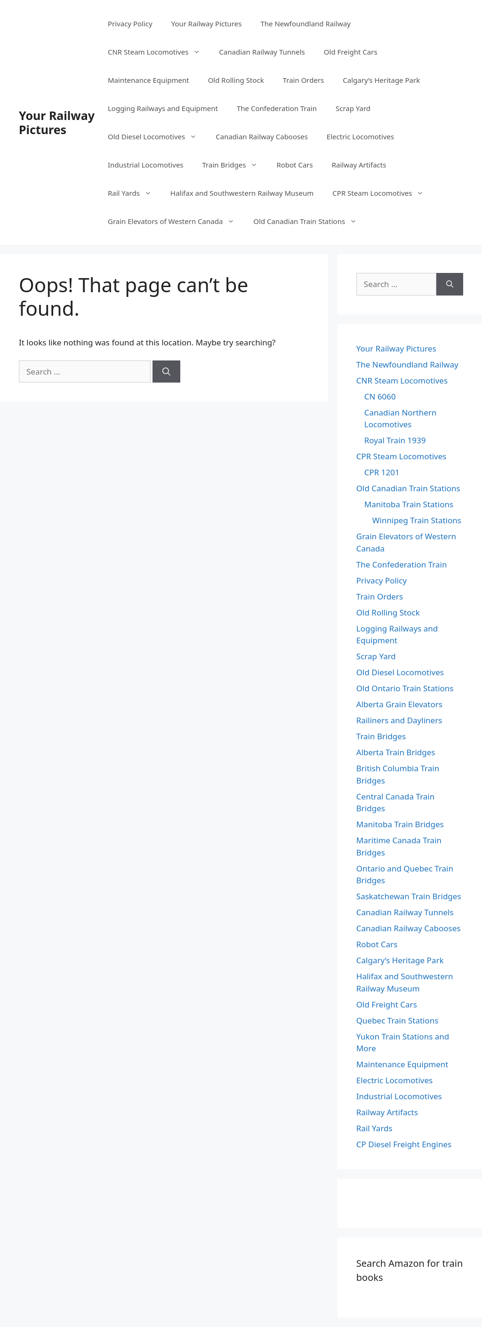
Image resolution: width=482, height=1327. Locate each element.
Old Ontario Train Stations (405, 688)
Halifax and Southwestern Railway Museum (242, 193)
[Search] (166, 371)
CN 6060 (380, 396)
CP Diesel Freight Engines (403, 1144)
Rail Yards (134, 193)
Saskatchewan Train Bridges (408, 896)
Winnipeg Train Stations (416, 520)
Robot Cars (294, 164)
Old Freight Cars (351, 51)
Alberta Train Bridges (395, 752)
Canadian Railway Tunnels (262, 51)
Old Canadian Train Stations (309, 221)
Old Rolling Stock (236, 80)
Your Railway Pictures (57, 122)
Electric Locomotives (360, 136)
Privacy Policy (130, 23)
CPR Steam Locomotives (382, 193)
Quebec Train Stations (397, 1020)
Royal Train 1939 (395, 440)
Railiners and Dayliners (399, 720)
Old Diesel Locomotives (157, 136)
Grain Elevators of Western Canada (176, 221)
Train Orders (303, 80)
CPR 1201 (382, 472)
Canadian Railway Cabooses (262, 136)
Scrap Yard (353, 108)
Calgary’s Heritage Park (381, 80)
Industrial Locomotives (146, 164)
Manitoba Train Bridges (400, 824)
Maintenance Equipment (148, 80)
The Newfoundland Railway (305, 23)
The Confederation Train (277, 108)
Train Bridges (234, 165)
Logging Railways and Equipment (163, 108)
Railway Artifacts (359, 164)
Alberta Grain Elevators (399, 704)
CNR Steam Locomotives (158, 52)
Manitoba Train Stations (408, 504)
